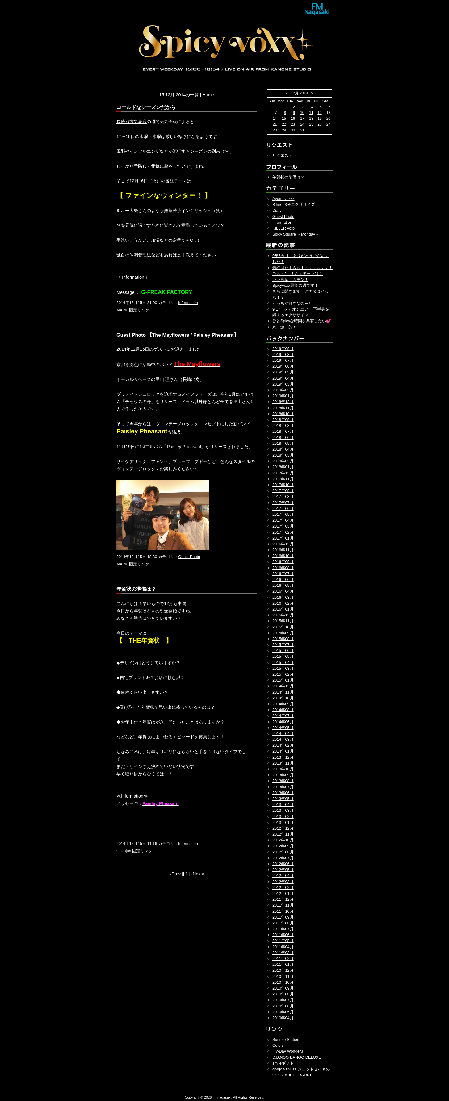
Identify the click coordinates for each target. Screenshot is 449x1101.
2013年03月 (283, 810)
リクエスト (282, 155)
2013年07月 (283, 787)
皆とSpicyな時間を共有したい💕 (301, 321)
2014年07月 (283, 715)
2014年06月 (283, 721)
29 (284, 130)
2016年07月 (283, 573)
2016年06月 (283, 579)
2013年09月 (283, 775)
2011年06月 (283, 934)
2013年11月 (283, 763)
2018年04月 (283, 449)
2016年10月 (283, 555)
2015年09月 (283, 633)
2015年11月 (283, 621)
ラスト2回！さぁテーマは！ (297, 273)
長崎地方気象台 (131, 121)
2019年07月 (283, 360)
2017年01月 (283, 538)
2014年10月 (283, 698)
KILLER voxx (283, 228)
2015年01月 (283, 680)
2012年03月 (283, 881)
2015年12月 (283, 615)
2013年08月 (283, 780)
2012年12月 (283, 828)
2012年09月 (283, 846)
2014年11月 (283, 692)
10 (302, 113)
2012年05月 (283, 869)
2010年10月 (283, 982)
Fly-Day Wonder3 (287, 1051)
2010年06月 (283, 1006)
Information (188, 302)
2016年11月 (283, 550)
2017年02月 (283, 532)
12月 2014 (299, 93)
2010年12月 (283, 970)
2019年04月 (283, 378)
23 (293, 124)
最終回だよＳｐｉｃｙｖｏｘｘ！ (302, 267)
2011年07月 (283, 929)
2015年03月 (283, 668)
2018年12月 (283, 401)
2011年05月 (283, 940)
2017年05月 (283, 514)
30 (293, 130)
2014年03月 (283, 739)
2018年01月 (283, 467)
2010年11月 (283, 976)
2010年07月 (283, 1000)
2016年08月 (283, 567)
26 (319, 124)
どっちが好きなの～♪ (291, 303)
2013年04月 (283, 804)
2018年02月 (283, 461)
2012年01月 (283, 893)
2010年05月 (283, 1012)
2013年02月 (283, 816)
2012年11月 (283, 834)
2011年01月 (283, 964)
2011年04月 (283, 947)
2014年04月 (283, 733)
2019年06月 (283, 366)
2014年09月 (283, 704)
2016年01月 (283, 609)
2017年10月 (283, 484)
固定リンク (139, 310)
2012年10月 (283, 840)
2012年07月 (283, 858)
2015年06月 (283, 650)
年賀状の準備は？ (288, 177)
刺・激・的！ (284, 327)
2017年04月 (283, 520)
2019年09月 (283, 348)
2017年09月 (283, 490)
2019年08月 (283, 354)
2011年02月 (283, 958)
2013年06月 (283, 792)
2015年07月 (283, 644)
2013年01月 (283, 822)
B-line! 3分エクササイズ (293, 204)
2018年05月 (283, 443)
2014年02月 (283, 745)
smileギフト (283, 1063)
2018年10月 (283, 413)
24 (302, 124)
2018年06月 (283, 437)
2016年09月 (283, 561)
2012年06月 (283, 863)
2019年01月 (283, 396)
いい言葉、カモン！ (290, 279)
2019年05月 (283, 372)
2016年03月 (283, 597)
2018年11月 (283, 408)
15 (284, 118)
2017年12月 (283, 473)
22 (284, 124)
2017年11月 (283, 479)
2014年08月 (283, 709)
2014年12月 (283, 686)
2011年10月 (283, 911)
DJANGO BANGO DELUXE (296, 1057)
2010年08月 (283, 994)
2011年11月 (283, 905)
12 (319, 113)
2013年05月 (283, 798)
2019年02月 (283, 390)
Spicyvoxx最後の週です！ (295, 285)
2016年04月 (283, 591)
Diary (277, 210)
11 (311, 113)
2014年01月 (283, 751)
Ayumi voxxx (283, 198)
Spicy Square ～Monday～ (295, 234)
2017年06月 (283, 508)
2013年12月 (283, 757)
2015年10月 (283, 627)
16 (293, 118)
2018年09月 (283, 419)
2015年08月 (283, 638)
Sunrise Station (285, 1039)
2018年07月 (283, 431)
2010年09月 (283, 988)
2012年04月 (283, 875)
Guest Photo (189, 556)
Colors (278, 1045)
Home (208, 94)
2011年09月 (283, 917)
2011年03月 (283, 952)
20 (328, 118)
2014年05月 (283, 727)
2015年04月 (283, 662)
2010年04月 (283, 1018)
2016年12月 (283, 544)
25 (311, 124)
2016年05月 (283, 585)
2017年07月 (283, 502)
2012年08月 (283, 852)
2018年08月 (283, 425)
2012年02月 (283, 887)
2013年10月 (283, 769)
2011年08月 (283, 923)
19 (319, 118)
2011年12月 (283, 899)
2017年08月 (283, 496)
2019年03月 (283, 384)
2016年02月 (283, 603)
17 (302, 118)
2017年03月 (283, 526)
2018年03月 (283, 455)
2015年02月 (283, 674)
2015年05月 (283, 656)
